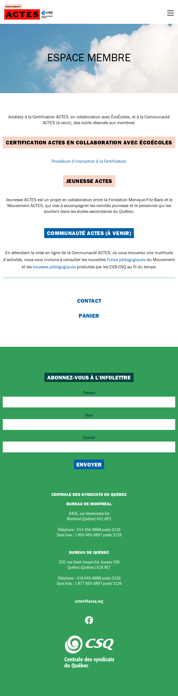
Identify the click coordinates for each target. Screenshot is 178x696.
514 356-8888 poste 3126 (99, 529)
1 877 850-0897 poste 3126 (98, 583)
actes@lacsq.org (89, 601)
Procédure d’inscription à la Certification (89, 161)
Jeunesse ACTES (89, 180)
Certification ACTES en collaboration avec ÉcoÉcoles (89, 142)
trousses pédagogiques (54, 266)
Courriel (89, 443)
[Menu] (170, 14)
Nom (89, 421)
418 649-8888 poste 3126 (99, 578)
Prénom (89, 398)
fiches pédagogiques (126, 259)
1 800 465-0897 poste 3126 (98, 534)
